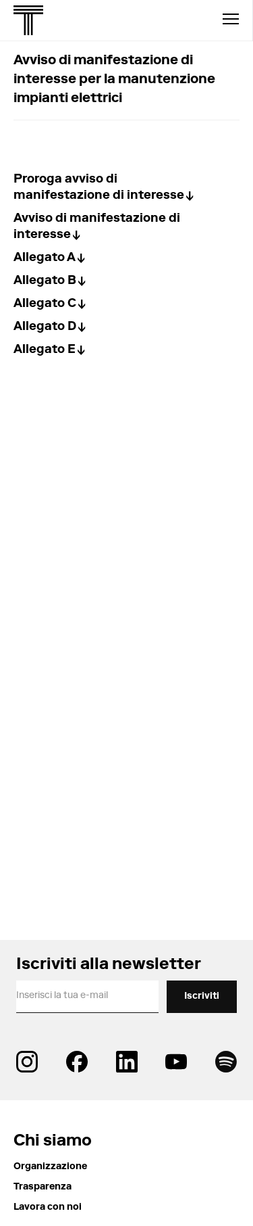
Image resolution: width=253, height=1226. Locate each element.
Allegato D (44, 327)
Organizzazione (50, 1167)
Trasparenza (42, 1187)
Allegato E (44, 350)
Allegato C (44, 304)
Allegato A (44, 258)
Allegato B (44, 281)
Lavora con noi (47, 1207)
